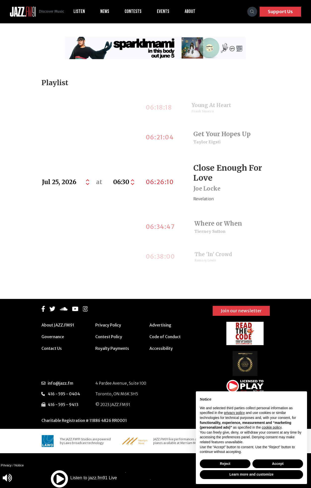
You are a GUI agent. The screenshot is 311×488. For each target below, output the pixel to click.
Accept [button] (278, 464)
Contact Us (51, 348)
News (109, 11)
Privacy (6, 465)
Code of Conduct (165, 336)
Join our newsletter (241, 311)
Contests (137, 11)
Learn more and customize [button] (251, 474)
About (194, 11)
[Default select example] (123, 182)
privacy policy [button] (234, 413)
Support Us (280, 11)
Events (168, 11)
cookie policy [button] (271, 427)
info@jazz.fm (60, 383)
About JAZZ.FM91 (57, 325)
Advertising (160, 325)
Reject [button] (225, 464)
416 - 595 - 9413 (63, 404)
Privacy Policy (108, 325)
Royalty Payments (112, 348)
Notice (19, 465)
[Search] (252, 12)
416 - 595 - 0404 (64, 393)
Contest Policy (108, 336)
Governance (52, 336)
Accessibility (161, 348)
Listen (84, 11)
